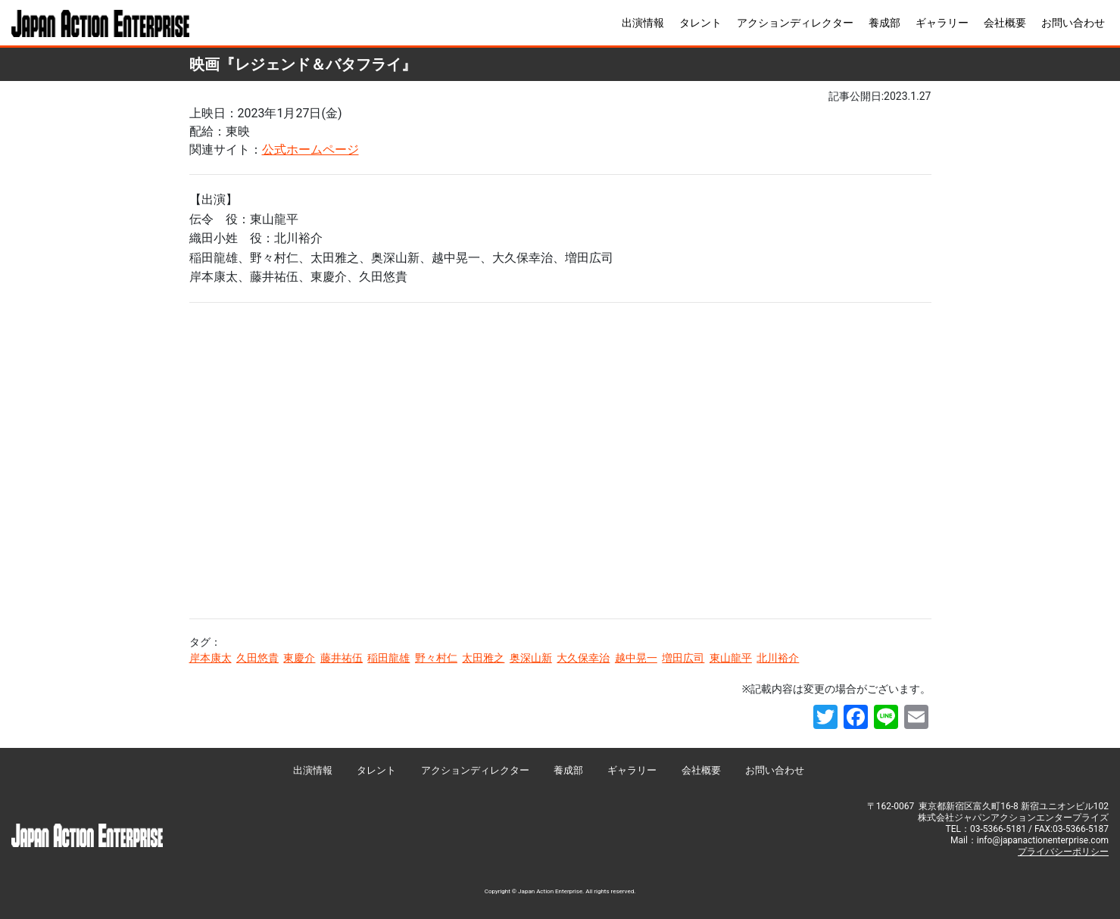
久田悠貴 (257, 658)
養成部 (884, 23)
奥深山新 (531, 658)
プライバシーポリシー (1063, 851)
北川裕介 (778, 658)
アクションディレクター (795, 23)
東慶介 (299, 658)
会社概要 (1005, 23)
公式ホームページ (310, 149)
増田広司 (683, 658)
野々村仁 (436, 658)
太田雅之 (483, 658)
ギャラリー (942, 23)
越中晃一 (636, 658)
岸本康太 (210, 658)
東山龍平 (731, 658)
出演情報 (643, 23)
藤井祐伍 (341, 658)
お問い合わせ (1073, 23)
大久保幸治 (583, 658)
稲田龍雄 (388, 658)
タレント (700, 23)
